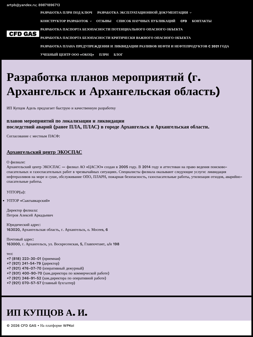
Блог (118, 54)
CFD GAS (23, 34)
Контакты (201, 21)
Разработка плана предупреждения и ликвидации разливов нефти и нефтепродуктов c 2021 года (135, 46)
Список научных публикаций (145, 21)
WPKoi (68, 325)
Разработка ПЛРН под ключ (66, 12)
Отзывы (103, 21)
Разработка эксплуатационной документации (144, 13)
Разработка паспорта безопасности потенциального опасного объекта (112, 29)
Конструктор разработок (67, 21)
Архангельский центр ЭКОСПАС (44, 152)
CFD (183, 21)
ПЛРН (104, 54)
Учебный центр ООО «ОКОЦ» (67, 54)
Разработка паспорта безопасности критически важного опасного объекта (116, 38)
